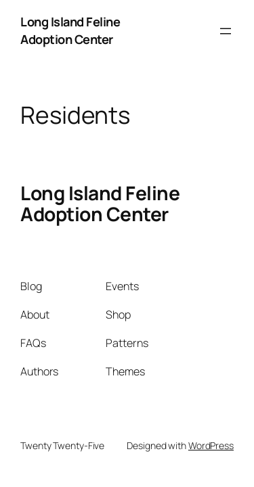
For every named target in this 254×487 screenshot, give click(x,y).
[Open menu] (225, 31)
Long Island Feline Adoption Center (70, 30)
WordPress (211, 445)
